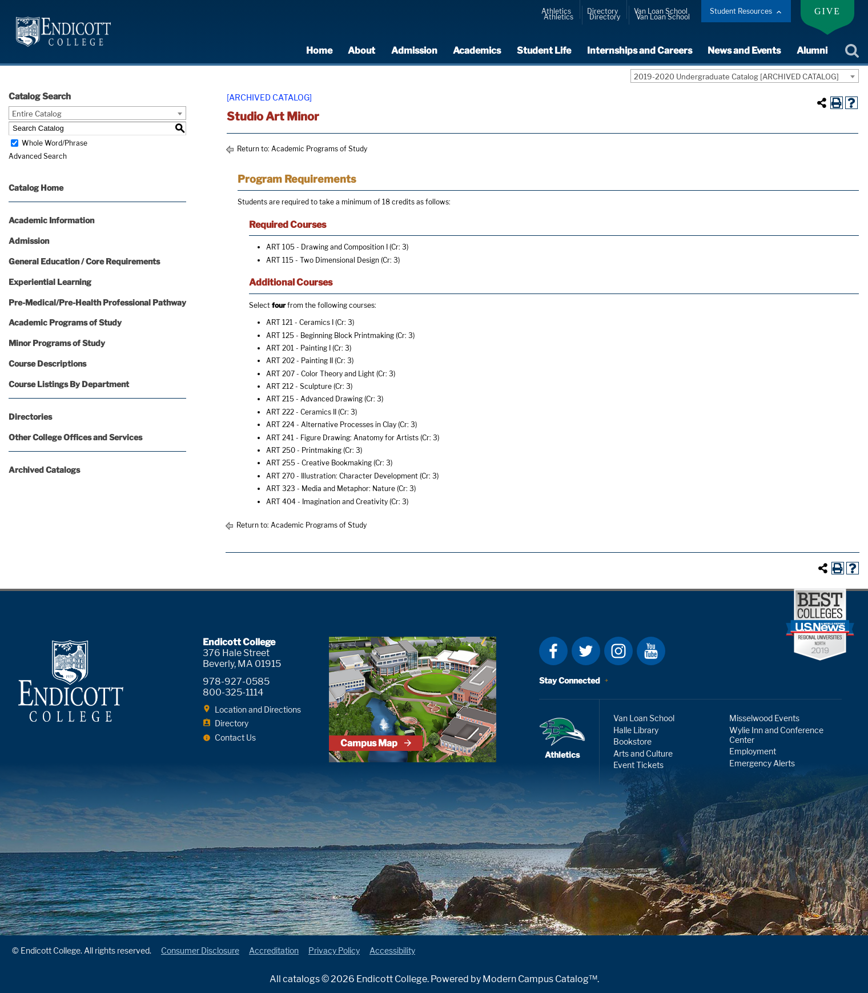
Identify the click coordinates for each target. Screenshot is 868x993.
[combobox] (744, 76)
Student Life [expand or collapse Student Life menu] (545, 50)
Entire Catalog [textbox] (37, 113)
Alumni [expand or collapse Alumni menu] (812, 50)
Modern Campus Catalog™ (540, 979)
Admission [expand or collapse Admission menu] (416, 50)
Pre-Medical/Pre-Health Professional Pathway (97, 302)
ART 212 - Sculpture (299, 386)
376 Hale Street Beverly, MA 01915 (242, 658)
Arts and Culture (643, 753)
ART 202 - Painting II (299, 360)
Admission (29, 241)
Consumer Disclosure (200, 950)
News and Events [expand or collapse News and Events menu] (744, 50)
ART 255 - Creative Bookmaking (319, 463)
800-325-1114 (233, 692)
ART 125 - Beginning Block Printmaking (330, 335)
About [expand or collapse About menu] (363, 50)
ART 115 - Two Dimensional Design (322, 260)
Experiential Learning (50, 282)
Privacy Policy (334, 950)
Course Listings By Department (69, 384)
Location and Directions (258, 709)
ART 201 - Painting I (298, 348)
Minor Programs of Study (57, 343)
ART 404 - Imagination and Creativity (327, 501)
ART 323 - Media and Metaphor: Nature (330, 488)
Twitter (586, 651)
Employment (752, 751)
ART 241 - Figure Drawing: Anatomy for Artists (342, 437)
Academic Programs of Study (65, 322)
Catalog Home (36, 187)
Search (852, 50)
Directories (30, 416)
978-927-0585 (236, 681)
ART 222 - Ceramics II (301, 412)
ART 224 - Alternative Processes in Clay (331, 424)
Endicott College (64, 31)
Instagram (618, 651)
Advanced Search (38, 156)
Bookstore (632, 741)
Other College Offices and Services (75, 437)
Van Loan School (661, 11)
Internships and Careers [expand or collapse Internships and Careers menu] (640, 50)
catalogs (301, 979)
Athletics (556, 11)
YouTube (651, 651)
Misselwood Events (764, 718)
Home (321, 50)
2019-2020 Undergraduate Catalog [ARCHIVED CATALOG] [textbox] (736, 76)
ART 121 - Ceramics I (299, 322)
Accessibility (392, 950)
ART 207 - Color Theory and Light (320, 373)
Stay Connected (569, 680)
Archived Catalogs (44, 470)
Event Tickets (638, 765)
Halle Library (635, 730)
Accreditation (274, 950)
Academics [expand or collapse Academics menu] (479, 50)
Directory (602, 11)
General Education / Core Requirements (84, 261)
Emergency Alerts (762, 763)
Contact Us (235, 737)
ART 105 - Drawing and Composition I (327, 247)
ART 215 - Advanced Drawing (314, 399)
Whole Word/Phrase (54, 143)
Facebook (553, 651)
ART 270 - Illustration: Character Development (342, 476)
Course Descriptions (47, 363)
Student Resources (741, 11)
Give (827, 11)
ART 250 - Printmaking (303, 450)
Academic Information (51, 220)
